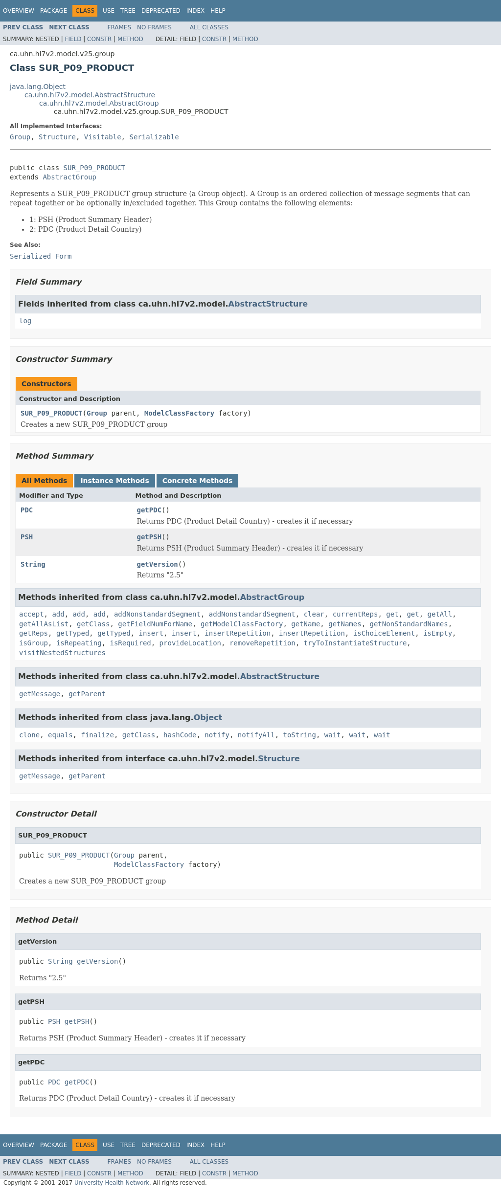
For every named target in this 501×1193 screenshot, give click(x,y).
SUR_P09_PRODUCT (94, 168)
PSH (27, 537)
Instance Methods (114, 481)
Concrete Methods (197, 481)
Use (108, 10)
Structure (57, 137)
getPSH (149, 537)
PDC (27, 510)
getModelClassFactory (242, 624)
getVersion (157, 564)
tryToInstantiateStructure (355, 643)
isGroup (33, 643)
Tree (128, 10)
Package (53, 10)
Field (73, 39)
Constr (99, 39)
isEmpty (437, 633)
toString (299, 735)
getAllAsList (43, 624)
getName (305, 624)
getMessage (39, 694)
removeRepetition (262, 643)
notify (217, 735)
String (33, 564)
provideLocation (190, 643)
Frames (120, 27)
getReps (33, 633)
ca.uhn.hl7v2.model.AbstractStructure (89, 95)
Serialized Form (40, 256)
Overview (18, 10)
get (392, 614)
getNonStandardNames (409, 624)
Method (130, 39)
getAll (440, 614)
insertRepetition (238, 633)
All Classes (209, 27)
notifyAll (256, 735)
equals (60, 735)
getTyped (72, 633)
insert (150, 633)
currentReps (355, 614)
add (58, 614)
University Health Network (111, 1182)
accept (31, 614)
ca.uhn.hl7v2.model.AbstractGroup (99, 103)
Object (208, 717)
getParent (87, 694)
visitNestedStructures (62, 653)
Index (195, 10)
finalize (97, 735)
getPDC (149, 510)
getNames (344, 624)
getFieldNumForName (155, 624)
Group (20, 137)
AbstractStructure (268, 304)
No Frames (154, 27)
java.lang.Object (38, 86)
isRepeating (79, 643)
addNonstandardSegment (157, 614)
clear (314, 614)
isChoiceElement (384, 633)
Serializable (154, 137)
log (25, 321)
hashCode (179, 735)
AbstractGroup (69, 177)
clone (29, 735)
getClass (93, 624)
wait (332, 735)
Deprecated (161, 10)
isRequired (130, 643)
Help (218, 10)
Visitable (102, 137)
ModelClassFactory (179, 413)
